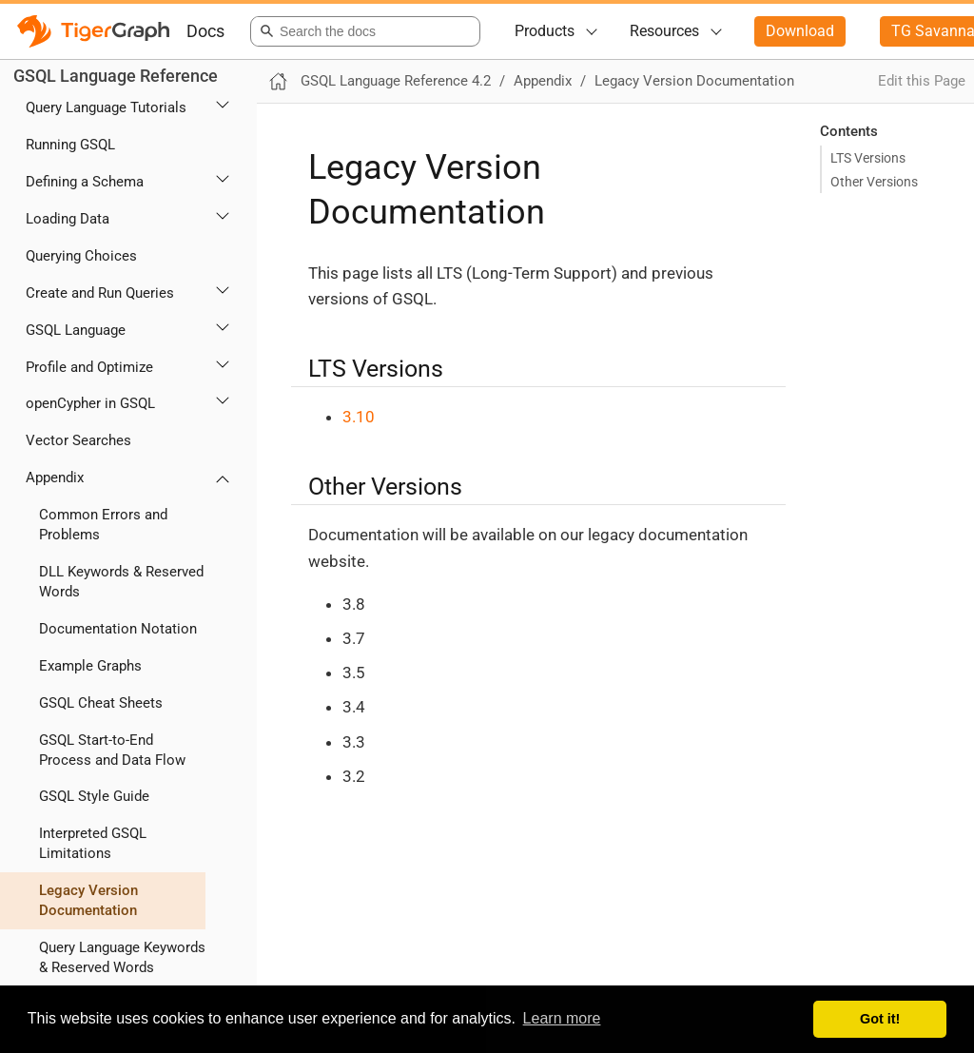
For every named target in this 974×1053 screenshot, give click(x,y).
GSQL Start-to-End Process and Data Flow (112, 750)
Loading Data (67, 218)
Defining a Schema (85, 181)
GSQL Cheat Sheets (101, 703)
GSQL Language (76, 330)
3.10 (358, 416)
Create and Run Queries (100, 293)
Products (545, 31)
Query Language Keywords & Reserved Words (122, 957)
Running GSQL (70, 144)
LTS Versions (868, 158)
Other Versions (874, 181)
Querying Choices (81, 255)
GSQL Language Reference (115, 76)
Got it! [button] (880, 1018)
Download (800, 31)
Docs (205, 31)
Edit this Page (921, 80)
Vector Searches (78, 440)
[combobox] (362, 31)
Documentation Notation (118, 628)
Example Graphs (90, 665)
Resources (664, 31)
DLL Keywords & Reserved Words (121, 581)
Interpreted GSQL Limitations (92, 843)
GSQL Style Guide (94, 796)
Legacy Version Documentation (88, 900)
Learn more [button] (562, 1018)
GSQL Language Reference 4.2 (396, 80)
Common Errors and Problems (103, 524)
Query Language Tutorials (106, 107)
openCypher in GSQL (90, 403)
